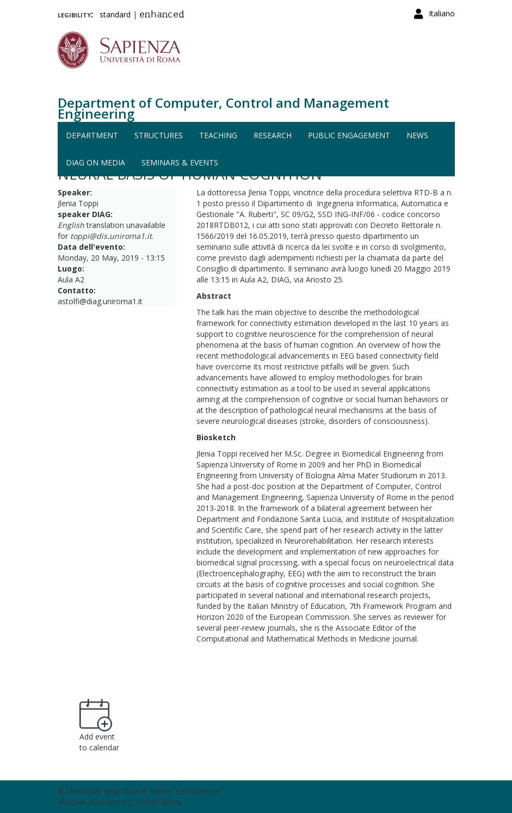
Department (92, 135)
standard (115, 14)
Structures (158, 135)
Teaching (218, 135)
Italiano (442, 13)
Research (273, 135)
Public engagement (349, 135)
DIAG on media (95, 162)
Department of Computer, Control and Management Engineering (223, 108)
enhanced (161, 15)
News (417, 135)
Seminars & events (179, 162)
